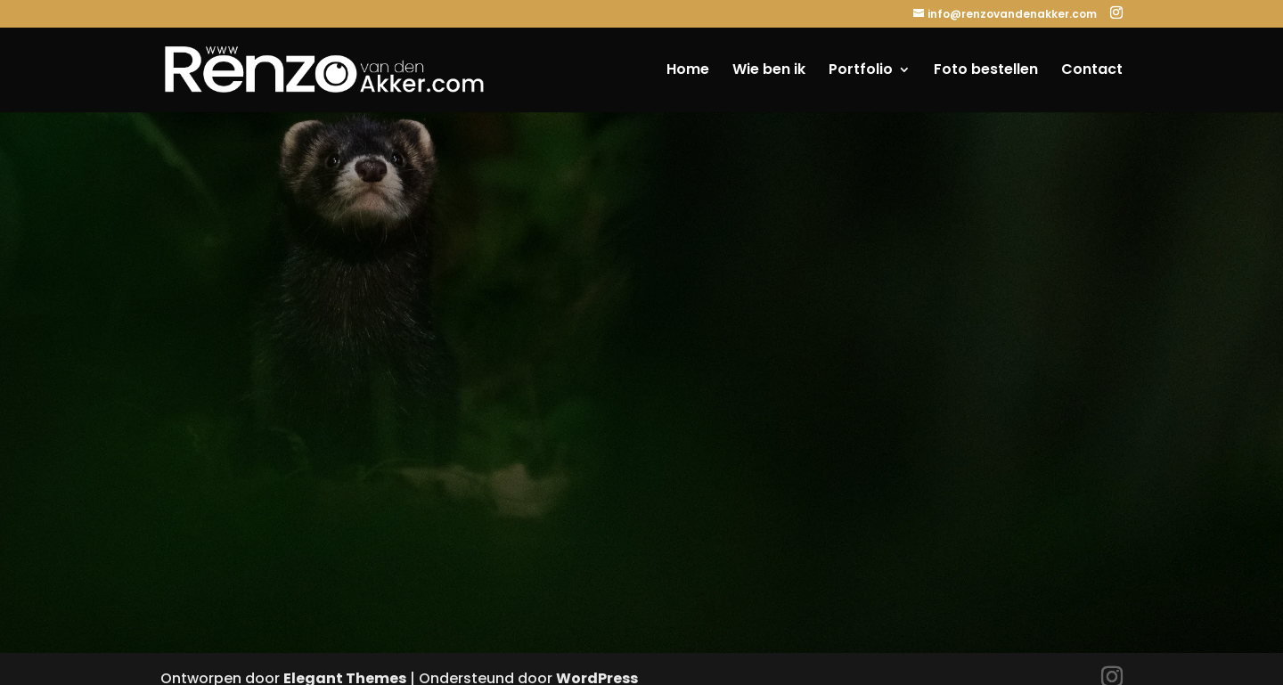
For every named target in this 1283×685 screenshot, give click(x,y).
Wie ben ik (768, 71)
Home (687, 71)
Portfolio (861, 71)
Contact (1092, 71)
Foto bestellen (986, 71)
